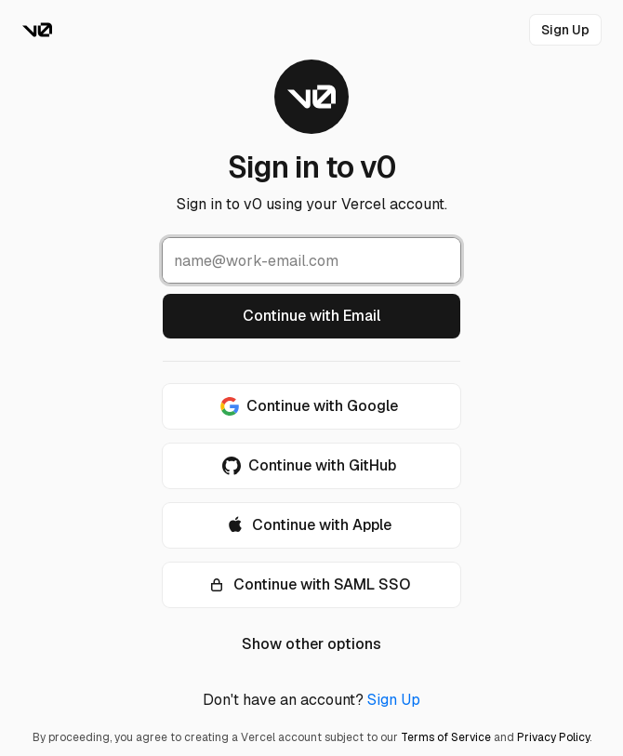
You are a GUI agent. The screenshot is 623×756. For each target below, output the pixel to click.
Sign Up (393, 700)
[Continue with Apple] (311, 525)
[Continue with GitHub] (311, 466)
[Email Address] (311, 260)
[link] (565, 30)
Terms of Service (446, 737)
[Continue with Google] (311, 406)
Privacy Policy (553, 737)
